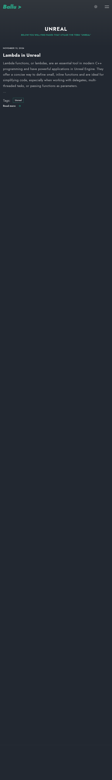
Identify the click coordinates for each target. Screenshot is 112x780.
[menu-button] (107, 7)
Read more (9, 106)
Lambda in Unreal (21, 55)
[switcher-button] (96, 7)
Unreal (18, 100)
